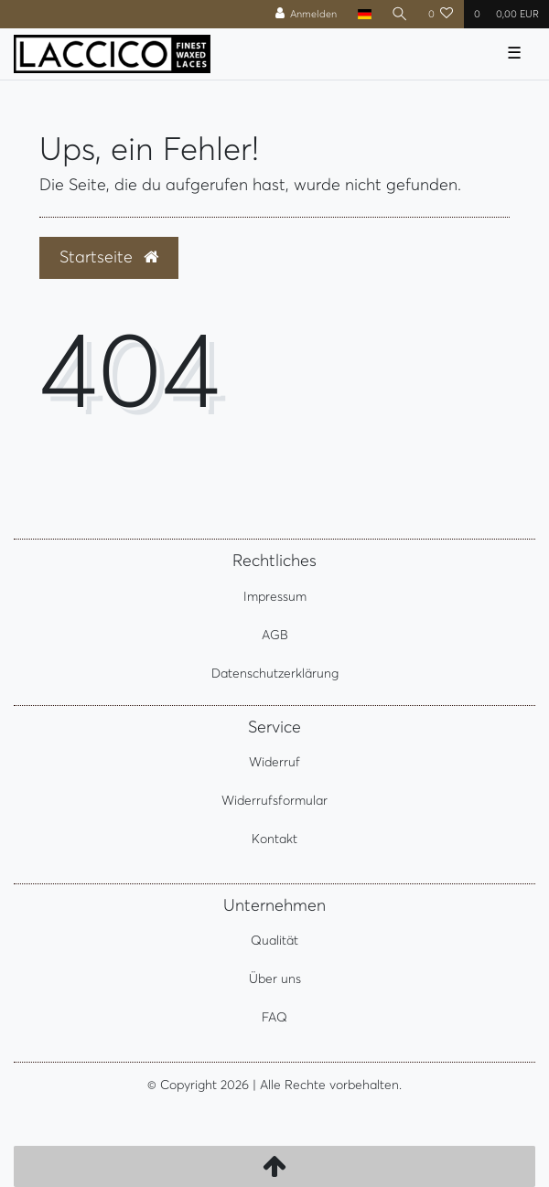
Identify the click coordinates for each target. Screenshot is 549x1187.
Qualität (274, 940)
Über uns (275, 978)
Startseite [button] (108, 257)
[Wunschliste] (441, 14)
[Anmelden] (306, 14)
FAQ (274, 1017)
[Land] (364, 14)
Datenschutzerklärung (275, 673)
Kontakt (274, 838)
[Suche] (400, 14)
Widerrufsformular (274, 800)
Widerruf (274, 762)
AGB (275, 634)
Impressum (275, 596)
